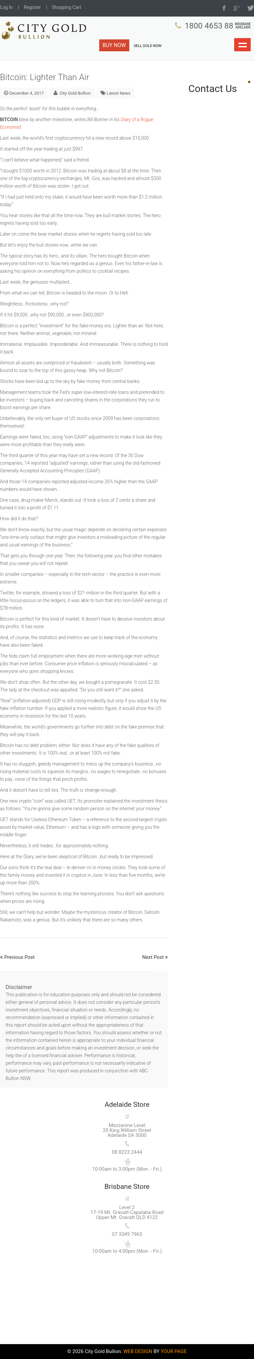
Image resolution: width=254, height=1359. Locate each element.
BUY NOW (114, 45)
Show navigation (242, 44)
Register (32, 7)
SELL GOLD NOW (147, 46)
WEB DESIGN (137, 1351)
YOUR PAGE (174, 1351)
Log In (6, 7)
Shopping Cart (66, 7)
